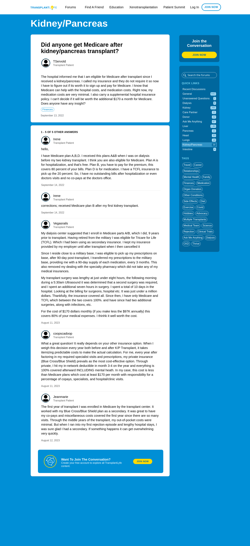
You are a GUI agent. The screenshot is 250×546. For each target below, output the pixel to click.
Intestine (199, 149)
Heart (199, 135)
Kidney (199, 107)
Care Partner (199, 112)
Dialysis (199, 103)
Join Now (143, 461)
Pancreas (199, 130)
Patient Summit (174, 7)
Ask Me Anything (199, 121)
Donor (199, 117)
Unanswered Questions (199, 98)
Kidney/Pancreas (199, 144)
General (199, 93)
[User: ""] (45, 63)
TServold (59, 61)
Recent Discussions (194, 89)
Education (116, 7)
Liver (199, 126)
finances (47, 109)
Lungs (199, 140)
